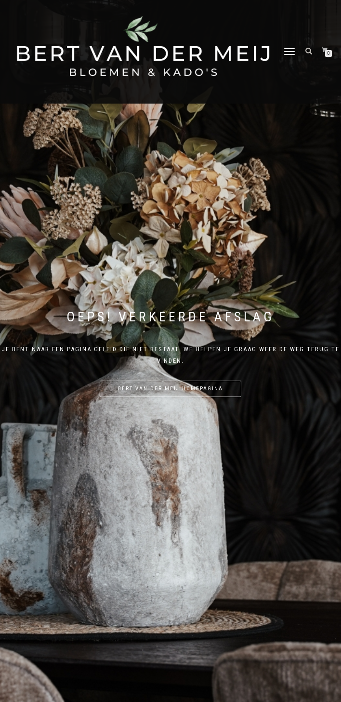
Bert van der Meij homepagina (170, 388)
